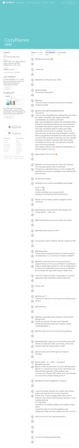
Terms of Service (19, 158)
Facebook (19, 151)
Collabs (45, 3)
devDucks (6, 149)
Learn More (8, 117)
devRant (6, 156)
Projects (18, 143)
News (5, 143)
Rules (17, 140)
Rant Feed (20, 3)
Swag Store (7, 145)
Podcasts (19, 149)
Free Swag (6, 147)
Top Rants (30, 3)
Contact (5, 151)
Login (63, 3)
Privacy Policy (7, 158)
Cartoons (19, 147)
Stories (37, 3)
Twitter (18, 153)
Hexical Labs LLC (19, 156)
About (5, 140)
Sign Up (72, 3)
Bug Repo (19, 145)
